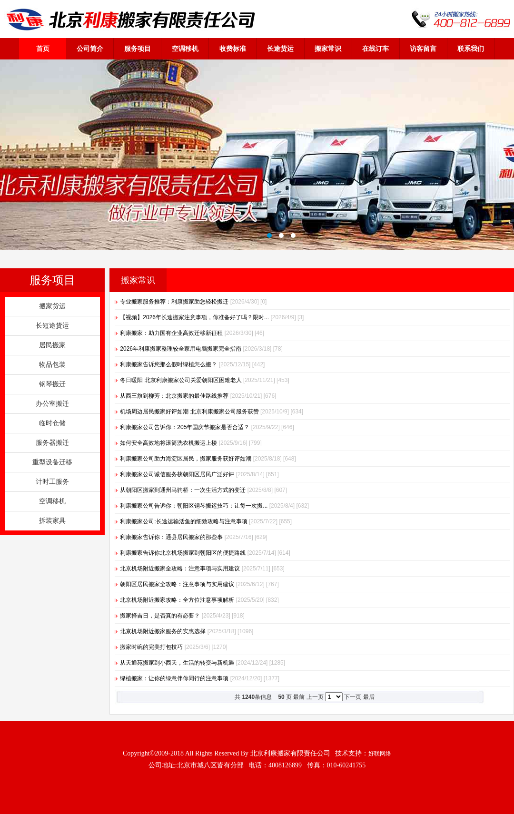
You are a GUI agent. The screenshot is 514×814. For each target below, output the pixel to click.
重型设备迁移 (52, 462)
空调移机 (185, 48)
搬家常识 (328, 48)
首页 (42, 48)
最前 (299, 697)
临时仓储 (52, 423)
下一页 (352, 697)
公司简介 (90, 48)
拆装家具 (52, 520)
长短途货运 (52, 325)
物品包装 (52, 364)
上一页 (315, 697)
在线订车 (375, 48)
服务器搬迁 (52, 442)
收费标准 (232, 48)
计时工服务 (52, 481)
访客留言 (423, 48)
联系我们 (470, 48)
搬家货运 (52, 306)
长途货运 (280, 48)
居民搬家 (52, 345)
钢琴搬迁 (52, 384)
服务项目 (137, 48)
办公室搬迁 (52, 403)
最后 (369, 697)
